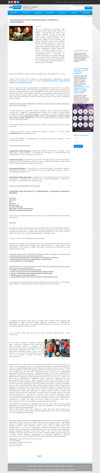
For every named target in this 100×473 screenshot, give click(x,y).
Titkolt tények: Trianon (81, 51)
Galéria (66, 2)
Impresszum (41, 469)
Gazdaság (37, 13)
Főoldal (57, 2)
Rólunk (82, 2)
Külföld (26, 13)
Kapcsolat (88, 2)
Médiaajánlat (71, 469)
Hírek (61, 2)
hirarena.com (33, 469)
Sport (74, 13)
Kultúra (62, 13)
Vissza (39, 456)
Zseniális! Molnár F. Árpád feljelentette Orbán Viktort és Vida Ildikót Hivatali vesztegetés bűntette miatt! (82, 90)
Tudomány (50, 13)
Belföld (14, 13)
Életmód (78, 2)
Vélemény (86, 13)
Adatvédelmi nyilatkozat (60, 469)
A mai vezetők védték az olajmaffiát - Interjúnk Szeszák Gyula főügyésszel (81, 71)
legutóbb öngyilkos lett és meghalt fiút (56, 376)
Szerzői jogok (49, 469)
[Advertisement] (81, 34)
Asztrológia (72, 2)
